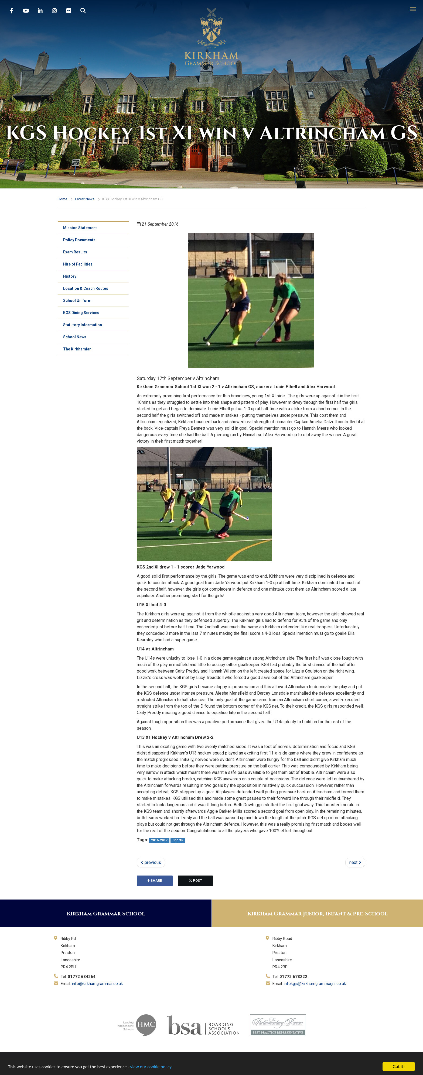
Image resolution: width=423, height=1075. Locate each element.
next (355, 862)
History (69, 276)
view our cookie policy (151, 1067)
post (195, 880)
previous (151, 862)
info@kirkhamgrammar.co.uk (97, 983)
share (155, 880)
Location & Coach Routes (85, 288)
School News (74, 337)
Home (62, 199)
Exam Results (75, 252)
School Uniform (77, 300)
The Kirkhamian (77, 349)
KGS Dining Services (81, 313)
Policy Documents (79, 240)
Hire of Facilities (78, 264)
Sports (177, 840)
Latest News (84, 199)
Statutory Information (82, 325)
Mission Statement (80, 228)
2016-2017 (159, 840)
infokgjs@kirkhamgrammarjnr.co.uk (315, 983)
